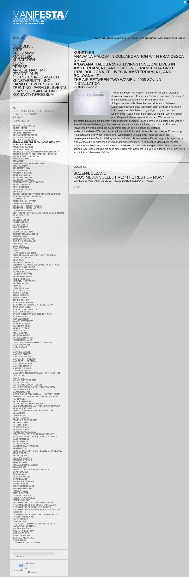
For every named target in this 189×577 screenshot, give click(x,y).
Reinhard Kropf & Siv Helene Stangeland (38, 451)
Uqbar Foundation (24, 526)
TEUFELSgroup (21, 500)
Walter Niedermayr (24, 531)
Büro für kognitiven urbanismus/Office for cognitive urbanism (37, 195)
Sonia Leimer (20, 484)
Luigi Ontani (20, 347)
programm (23, 53)
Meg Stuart (20, 378)
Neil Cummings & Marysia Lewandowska (36, 406)
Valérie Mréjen (22, 528)
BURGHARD (19, 192)
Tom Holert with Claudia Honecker (34, 524)
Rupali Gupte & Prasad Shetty (31, 469)
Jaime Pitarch (21, 295)
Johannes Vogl (22, 307)
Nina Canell (20, 413)
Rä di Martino (21, 439)
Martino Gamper (23, 366)
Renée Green (20, 453)
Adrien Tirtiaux (22, 133)
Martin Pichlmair (23, 364)
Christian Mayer (22, 203)
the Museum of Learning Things (32, 507)
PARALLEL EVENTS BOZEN (36, 84)
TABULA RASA (20, 491)
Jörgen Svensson (23, 312)
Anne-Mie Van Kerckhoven (28, 163)
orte (17, 49)
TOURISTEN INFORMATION (36, 77)
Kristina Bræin (21, 335)
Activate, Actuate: (24, 126)
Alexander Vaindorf (25, 135)
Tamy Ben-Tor (21, 493)
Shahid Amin (20, 479)
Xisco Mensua (21, 533)
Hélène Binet (20, 283)
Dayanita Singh (21, 229)
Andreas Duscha (23, 149)
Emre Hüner (20, 236)
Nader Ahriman (22, 401)
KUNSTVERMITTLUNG (31, 80)
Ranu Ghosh (20, 448)
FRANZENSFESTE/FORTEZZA (33, 110)
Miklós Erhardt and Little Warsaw (34, 387)
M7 (15, 107)
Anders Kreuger (23, 147)
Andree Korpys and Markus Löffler (35, 154)
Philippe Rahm (21, 427)
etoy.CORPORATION (23, 239)
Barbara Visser (22, 177)
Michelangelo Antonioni (27, 385)
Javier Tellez (21, 300)
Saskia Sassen (21, 477)
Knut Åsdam (20, 333)
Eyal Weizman (21, 248)
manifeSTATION (21, 352)
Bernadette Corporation (28, 182)
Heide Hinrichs (21, 279)
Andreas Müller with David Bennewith (36, 152)
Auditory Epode (22, 173)
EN (22, 38)
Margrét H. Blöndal (25, 361)
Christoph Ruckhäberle (27, 208)
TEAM (18, 63)
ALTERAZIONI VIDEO (23, 137)
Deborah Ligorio (23, 232)
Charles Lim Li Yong (24, 201)
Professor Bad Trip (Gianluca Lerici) (35, 436)
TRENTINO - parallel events (40, 87)
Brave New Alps (22, 189)
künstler (22, 56)
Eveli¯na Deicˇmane (24, 241)
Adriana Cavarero (24, 130)
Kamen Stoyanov (23, 321)
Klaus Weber (20, 330)
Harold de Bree (22, 276)
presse (20, 66)
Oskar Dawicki (21, 418)
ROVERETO (21, 120)
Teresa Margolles (24, 498)
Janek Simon (20, 297)
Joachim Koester (23, 302)
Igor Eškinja (20, 290)
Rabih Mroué (20, 441)
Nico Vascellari (22, 408)
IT (18, 38)
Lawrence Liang (22, 340)
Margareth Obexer (24, 359)
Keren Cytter (21, 328)
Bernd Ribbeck (21, 184)
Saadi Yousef (20, 472)
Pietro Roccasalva (24, 432)
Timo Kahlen (20, 521)
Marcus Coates (22, 356)
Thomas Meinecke (23, 517)
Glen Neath (19, 260)
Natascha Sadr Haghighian (29, 404)
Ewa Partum (20, 243)
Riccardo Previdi (23, 460)
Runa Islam (19, 467)
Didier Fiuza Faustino (25, 234)
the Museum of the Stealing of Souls (35, 514)
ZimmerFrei (19, 540)
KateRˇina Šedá (22, 326)
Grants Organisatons (35, 91)
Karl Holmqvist (22, 323)
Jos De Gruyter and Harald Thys (32, 314)
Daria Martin (20, 222)
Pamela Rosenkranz (25, 420)
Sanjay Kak (19, 474)
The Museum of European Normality (34, 505)
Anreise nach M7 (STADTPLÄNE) (29, 71)
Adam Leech (20, 128)
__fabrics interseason (26, 542)
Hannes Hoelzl (22, 272)
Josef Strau (20, 316)
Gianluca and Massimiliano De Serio (34, 255)
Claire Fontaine (22, 210)
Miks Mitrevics (21, 389)
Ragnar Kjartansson (26, 446)
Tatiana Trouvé (22, 495)
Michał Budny (21, 382)
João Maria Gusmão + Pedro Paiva (33, 305)
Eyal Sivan (19, 246)
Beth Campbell (22, 187)
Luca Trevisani (21, 345)
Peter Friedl (20, 425)
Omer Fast (19, 415)
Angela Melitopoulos (26, 156)
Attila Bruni (20, 170)
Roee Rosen (20, 462)
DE (14, 38)
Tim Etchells (20, 519)
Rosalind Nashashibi (25, 465)
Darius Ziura (20, 225)
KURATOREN (24, 59)
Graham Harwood (23, 262)
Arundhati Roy (21, 168)
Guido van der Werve (25, 269)
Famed (16, 250)
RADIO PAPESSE (21, 444)
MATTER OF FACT (22, 368)
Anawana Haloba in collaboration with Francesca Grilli (150, 38)
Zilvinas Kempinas (23, 538)
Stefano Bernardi (23, 486)
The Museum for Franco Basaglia (33, 502)
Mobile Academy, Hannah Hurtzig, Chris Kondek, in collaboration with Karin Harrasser (36, 396)
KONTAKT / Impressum (33, 94)
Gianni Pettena (22, 257)
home (97, 38)
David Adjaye (20, 227)
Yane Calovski (21, 535)
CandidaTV (19, 198)
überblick (23, 46)
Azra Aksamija (21, 175)
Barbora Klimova (23, 180)
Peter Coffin (20, 422)
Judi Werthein (21, 319)
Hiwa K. (17, 286)
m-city (16, 349)
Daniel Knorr (21, 220)
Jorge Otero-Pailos (25, 309)
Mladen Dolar (21, 392)
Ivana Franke (20, 293)
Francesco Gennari (24, 253)
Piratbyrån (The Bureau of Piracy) (34, 434)
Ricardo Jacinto (22, 458)
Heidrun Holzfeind (24, 281)
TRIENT (18, 117)
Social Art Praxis (23, 481)
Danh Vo (17, 217)
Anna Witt (18, 161)
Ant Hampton (20, 166)
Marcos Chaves (22, 354)
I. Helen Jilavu (21, 288)
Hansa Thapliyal (22, 274)
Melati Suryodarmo (24, 380)
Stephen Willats (23, 488)
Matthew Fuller (22, 370)
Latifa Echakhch (23, 338)
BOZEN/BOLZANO (25, 114)
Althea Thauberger (25, 140)
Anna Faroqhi (21, 158)
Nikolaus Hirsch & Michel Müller (33, 410)
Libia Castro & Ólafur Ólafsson (32, 342)
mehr (77, 187)
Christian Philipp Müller (27, 206)
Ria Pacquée (20, 455)
